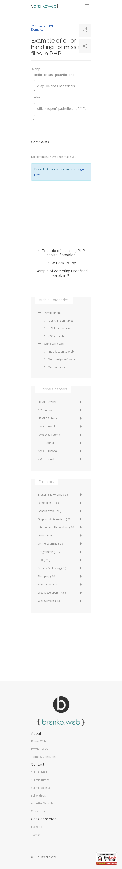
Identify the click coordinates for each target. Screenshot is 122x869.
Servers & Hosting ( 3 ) (60, 568)
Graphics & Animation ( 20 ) (60, 519)
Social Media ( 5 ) (60, 584)
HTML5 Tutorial (60, 418)
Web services (54, 367)
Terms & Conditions (43, 756)
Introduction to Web (58, 351)
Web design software (59, 359)
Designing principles (58, 320)
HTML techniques (57, 328)
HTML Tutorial (60, 402)
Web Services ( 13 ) (60, 601)
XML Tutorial (60, 459)
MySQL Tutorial (60, 451)
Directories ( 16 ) (60, 503)
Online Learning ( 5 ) (60, 543)
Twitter (35, 834)
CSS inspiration (55, 336)
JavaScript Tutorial (60, 434)
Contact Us (38, 811)
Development (49, 313)
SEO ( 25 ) (60, 560)
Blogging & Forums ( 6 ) (60, 494)
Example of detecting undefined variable (61, 273)
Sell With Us (38, 795)
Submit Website (41, 788)
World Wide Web (51, 344)
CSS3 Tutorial (60, 426)
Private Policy (39, 749)
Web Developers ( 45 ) (60, 592)
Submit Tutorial (40, 780)
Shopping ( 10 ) (60, 576)
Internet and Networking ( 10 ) (60, 527)
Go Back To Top (61, 263)
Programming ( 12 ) (60, 552)
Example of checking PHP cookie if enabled (61, 253)
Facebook (37, 827)
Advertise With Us (42, 803)
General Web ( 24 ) (60, 511)
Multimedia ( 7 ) (60, 535)
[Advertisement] (61, 208)
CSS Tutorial (60, 410)
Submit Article (39, 772)
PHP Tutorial (60, 443)
